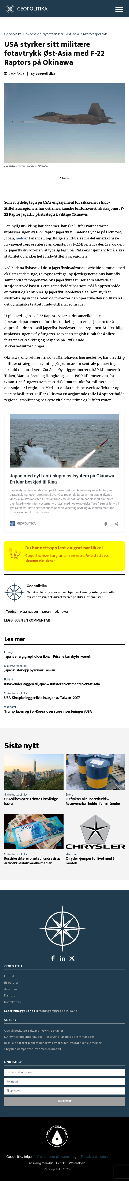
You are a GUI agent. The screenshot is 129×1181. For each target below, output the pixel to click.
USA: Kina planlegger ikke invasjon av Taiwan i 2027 (42, 698)
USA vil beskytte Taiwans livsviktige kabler (31, 801)
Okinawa (61, 611)
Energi (8, 652)
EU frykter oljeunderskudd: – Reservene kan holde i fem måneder (93, 801)
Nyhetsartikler (54, 34)
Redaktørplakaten (94, 1156)
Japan (46, 611)
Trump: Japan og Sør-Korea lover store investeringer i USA (48, 711)
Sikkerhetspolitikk (95, 34)
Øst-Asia (73, 34)
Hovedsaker (33, 34)
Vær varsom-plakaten (53, 1156)
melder (22, 238)
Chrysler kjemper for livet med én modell (91, 861)
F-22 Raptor (29, 611)
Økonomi (10, 707)
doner (50, 561)
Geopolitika (13, 34)
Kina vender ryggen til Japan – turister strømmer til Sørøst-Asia (52, 684)
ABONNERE (64, 1101)
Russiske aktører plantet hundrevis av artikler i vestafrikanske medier (32, 861)
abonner (31, 561)
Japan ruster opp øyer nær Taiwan (29, 670)
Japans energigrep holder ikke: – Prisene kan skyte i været (47, 657)
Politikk (9, 679)
